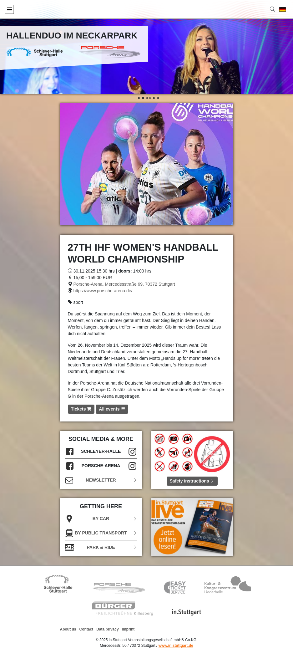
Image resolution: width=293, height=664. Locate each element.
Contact (86, 629)
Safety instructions (192, 480)
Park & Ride (101, 547)
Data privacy (107, 629)
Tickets (81, 408)
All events (112, 408)
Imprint (128, 629)
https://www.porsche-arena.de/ (102, 290)
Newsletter (101, 480)
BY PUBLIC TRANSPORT (101, 533)
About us (68, 629)
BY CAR (101, 519)
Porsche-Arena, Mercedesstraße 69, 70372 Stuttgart (124, 284)
